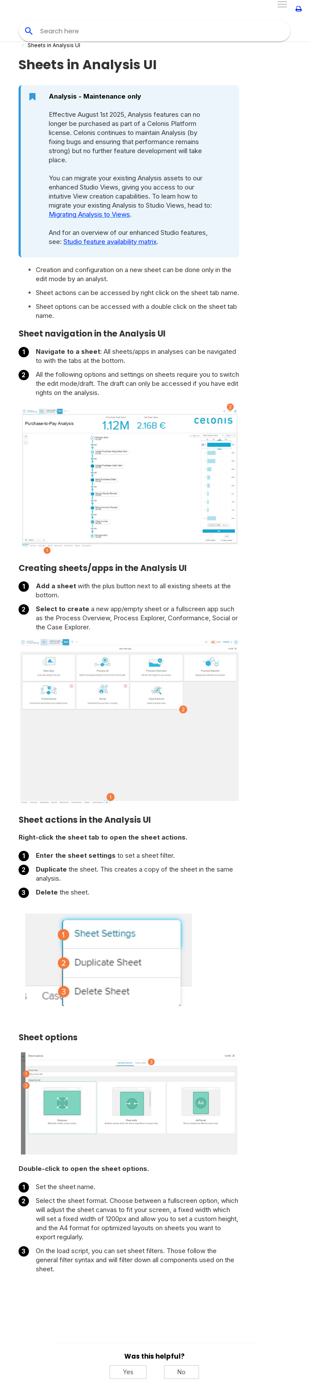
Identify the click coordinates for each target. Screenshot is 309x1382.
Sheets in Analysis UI (54, 45)
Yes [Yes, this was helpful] (128, 1372)
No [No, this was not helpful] (181, 1372)
